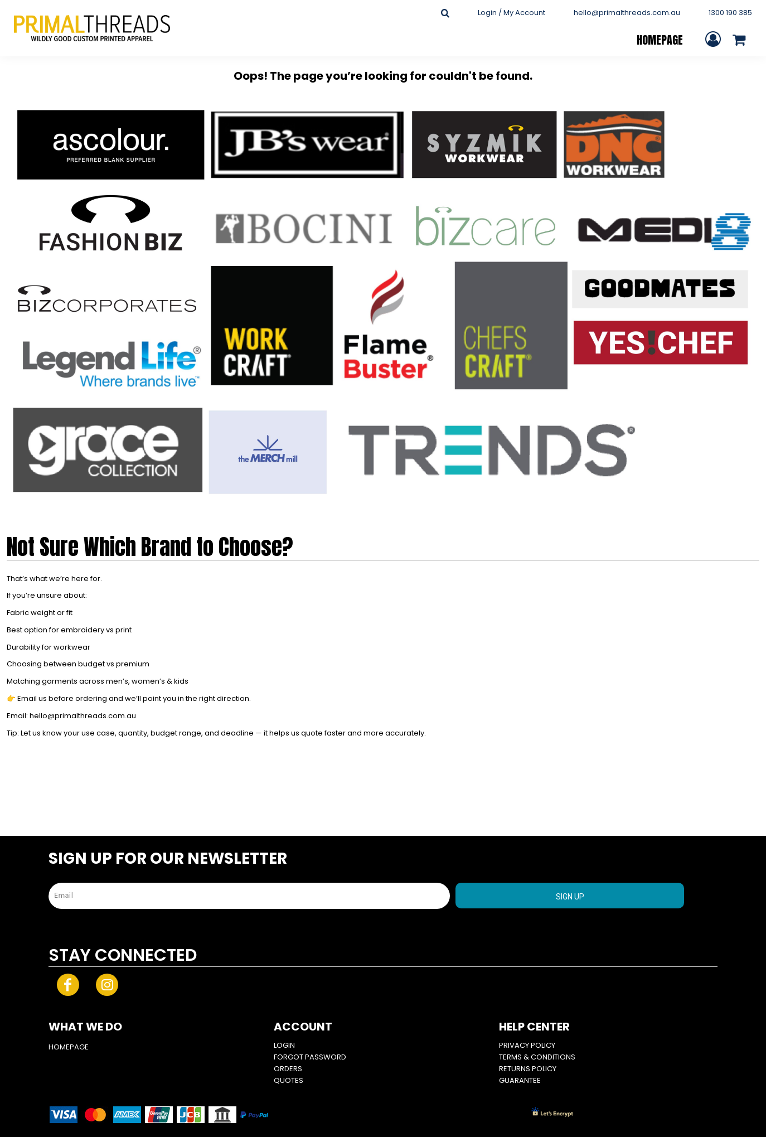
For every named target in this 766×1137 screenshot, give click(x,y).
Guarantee (520, 1080)
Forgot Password (310, 1057)
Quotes (288, 1080)
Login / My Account (511, 12)
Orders (288, 1068)
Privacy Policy (527, 1045)
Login (284, 1045)
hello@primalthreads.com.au (627, 12)
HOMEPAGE (69, 1047)
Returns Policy (527, 1068)
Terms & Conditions (537, 1057)
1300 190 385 (730, 12)
